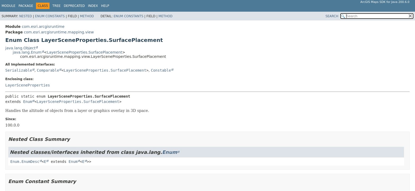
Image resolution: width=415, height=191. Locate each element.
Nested (25, 16)
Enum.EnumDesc (24, 161)
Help (105, 6)
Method (87, 16)
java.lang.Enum (27, 52)
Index (93, 6)
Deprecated (74, 6)
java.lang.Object (20, 48)
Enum (27, 101)
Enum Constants (50, 16)
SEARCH (332, 16)
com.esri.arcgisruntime (43, 26)
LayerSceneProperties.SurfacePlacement (84, 52)
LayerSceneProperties (27, 85)
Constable (161, 70)
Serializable (18, 70)
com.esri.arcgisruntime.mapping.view (59, 32)
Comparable (48, 70)
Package (26, 6)
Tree (56, 6)
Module (8, 6)
